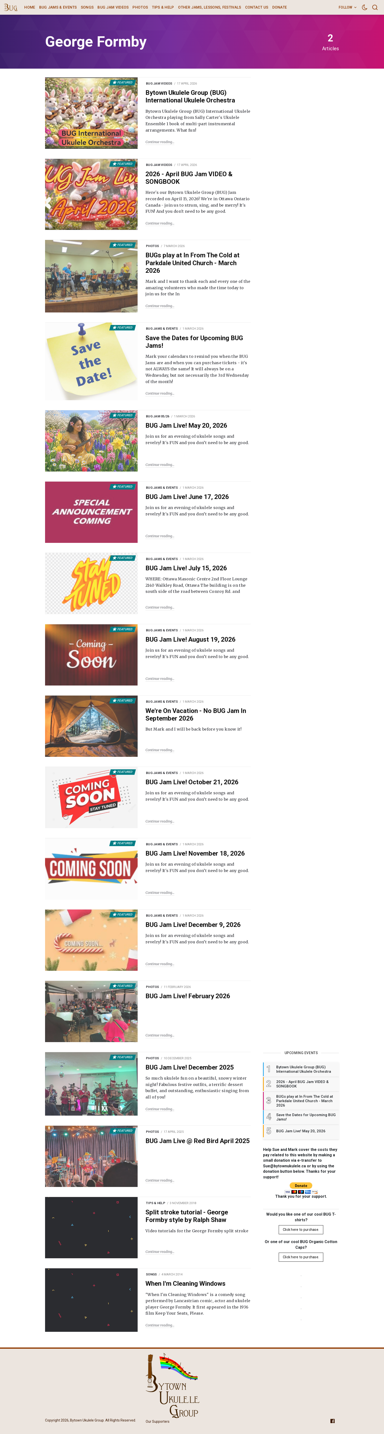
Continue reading (158, 142)
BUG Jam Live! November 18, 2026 (195, 853)
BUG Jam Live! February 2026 (187, 996)
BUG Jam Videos (113, 7)
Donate (279, 7)
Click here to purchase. (301, 1230)
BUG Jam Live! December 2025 (189, 1067)
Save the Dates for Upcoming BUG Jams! (194, 341)
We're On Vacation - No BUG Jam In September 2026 (195, 714)
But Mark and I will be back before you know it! (193, 729)
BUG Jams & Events (58, 7)
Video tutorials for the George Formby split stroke (196, 1230)
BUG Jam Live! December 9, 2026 (193, 924)
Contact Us (256, 7)
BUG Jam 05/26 (157, 416)
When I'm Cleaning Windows (185, 1283)
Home (29, 7)
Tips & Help (163, 7)
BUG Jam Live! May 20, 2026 (186, 425)
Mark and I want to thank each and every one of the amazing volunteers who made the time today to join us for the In (197, 287)
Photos (140, 7)
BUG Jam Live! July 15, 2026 (186, 568)
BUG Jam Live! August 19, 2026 (190, 639)
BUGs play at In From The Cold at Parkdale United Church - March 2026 (192, 262)
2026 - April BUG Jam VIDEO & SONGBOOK (188, 177)
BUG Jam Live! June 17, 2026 (187, 496)
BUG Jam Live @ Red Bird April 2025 (197, 1141)
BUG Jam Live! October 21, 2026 (192, 782)
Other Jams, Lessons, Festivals (209, 7)
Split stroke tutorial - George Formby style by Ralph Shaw (186, 1216)
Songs (87, 7)
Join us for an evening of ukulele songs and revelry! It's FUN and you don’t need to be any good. (197, 439)
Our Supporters (157, 1421)
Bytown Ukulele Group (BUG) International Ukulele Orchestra (190, 96)
